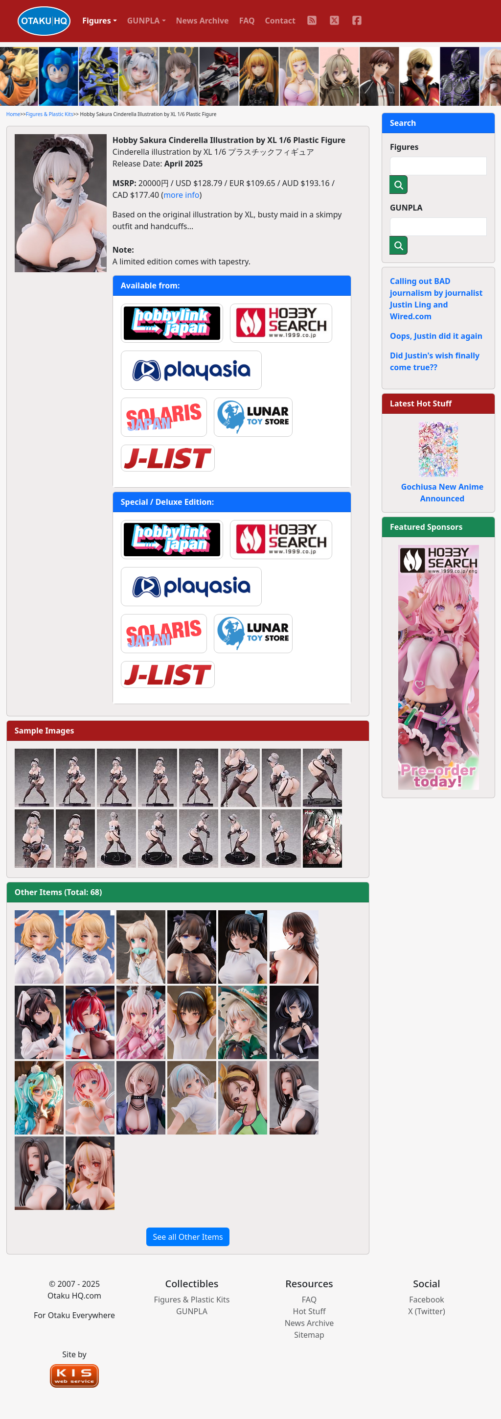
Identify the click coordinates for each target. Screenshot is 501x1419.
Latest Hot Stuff (421, 403)
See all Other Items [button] (188, 1236)
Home (13, 114)
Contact (280, 20)
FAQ (247, 20)
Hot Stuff (309, 1311)
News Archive (202, 20)
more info (181, 194)
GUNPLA (406, 207)
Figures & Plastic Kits (49, 114)
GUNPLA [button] (143, 20)
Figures (404, 147)
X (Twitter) (426, 1311)
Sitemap (309, 1334)
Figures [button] (96, 20)
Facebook (426, 1299)
